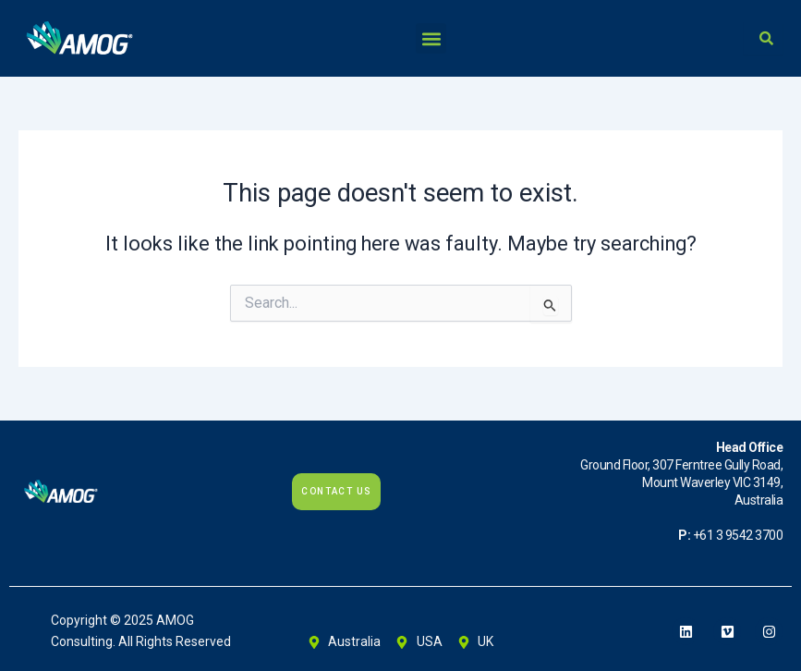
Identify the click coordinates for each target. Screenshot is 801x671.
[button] (431, 38)
